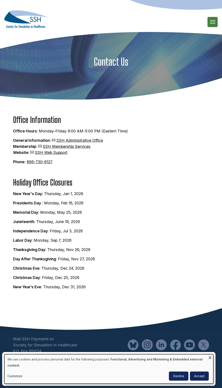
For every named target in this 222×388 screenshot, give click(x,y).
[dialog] (108, 369)
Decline (178, 376)
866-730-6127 (39, 162)
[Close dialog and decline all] (210, 357)
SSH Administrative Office (79, 140)
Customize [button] (14, 376)
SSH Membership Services (66, 146)
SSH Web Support (51, 152)
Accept (199, 376)
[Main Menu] (212, 22)
